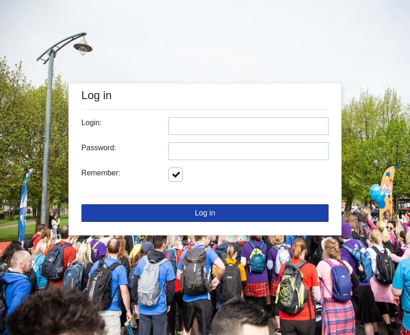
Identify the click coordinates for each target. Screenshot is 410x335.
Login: (91, 123)
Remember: (101, 173)
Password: (98, 148)
